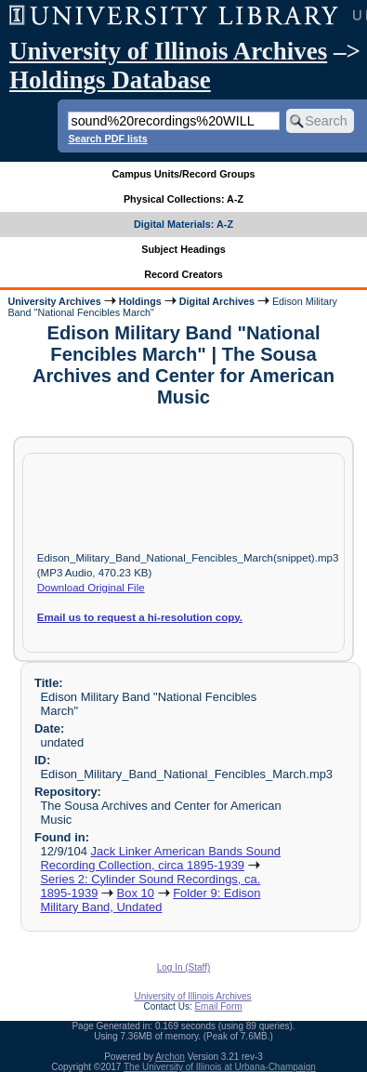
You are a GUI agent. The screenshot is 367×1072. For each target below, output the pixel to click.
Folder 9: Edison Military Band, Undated (150, 900)
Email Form (218, 1006)
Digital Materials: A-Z (183, 224)
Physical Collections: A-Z (183, 199)
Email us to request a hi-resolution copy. (139, 617)
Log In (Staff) (184, 967)
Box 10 (135, 893)
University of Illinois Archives (168, 51)
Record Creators (183, 274)
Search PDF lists (107, 138)
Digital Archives (217, 301)
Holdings (140, 301)
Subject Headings (183, 249)
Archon (170, 1057)
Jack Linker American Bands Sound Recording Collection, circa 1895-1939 (160, 858)
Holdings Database (110, 80)
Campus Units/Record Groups (183, 173)
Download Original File (91, 587)
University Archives (53, 301)
